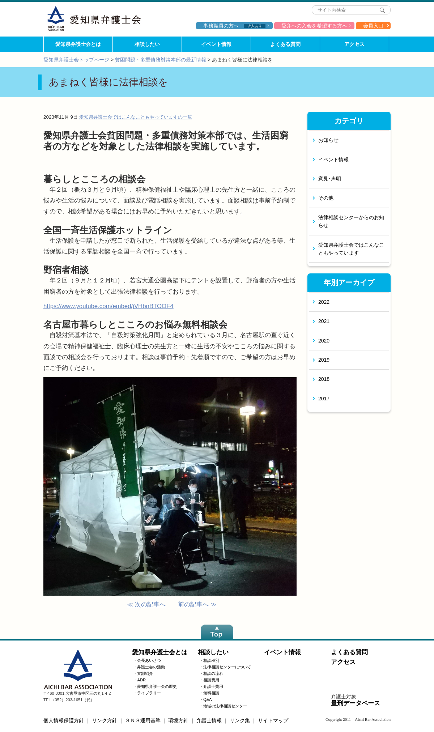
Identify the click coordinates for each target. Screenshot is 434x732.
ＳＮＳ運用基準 (143, 720)
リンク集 (240, 720)
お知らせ (328, 140)
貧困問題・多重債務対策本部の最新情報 (160, 60)
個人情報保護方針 (63, 720)
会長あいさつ (149, 660)
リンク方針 (104, 720)
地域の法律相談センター (225, 706)
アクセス (354, 44)
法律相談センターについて (227, 667)
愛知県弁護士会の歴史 (157, 686)
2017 (323, 398)
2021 (323, 321)
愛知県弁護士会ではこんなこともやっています (351, 249)
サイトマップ (273, 720)
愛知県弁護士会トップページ (76, 60)
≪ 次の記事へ (146, 604)
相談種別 (211, 660)
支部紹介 (145, 673)
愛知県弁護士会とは (78, 44)
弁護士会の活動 (151, 667)
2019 (323, 360)
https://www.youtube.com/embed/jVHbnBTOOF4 (108, 306)
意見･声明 (329, 179)
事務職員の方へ (234, 26)
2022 (323, 302)
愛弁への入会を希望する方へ (314, 26)
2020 (323, 341)
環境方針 (178, 720)
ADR (141, 680)
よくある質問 (285, 44)
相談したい (147, 44)
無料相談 (211, 693)
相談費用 (211, 680)
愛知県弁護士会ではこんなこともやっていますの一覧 (135, 117)
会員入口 (373, 26)
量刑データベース (355, 703)
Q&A (207, 699)
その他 (325, 198)
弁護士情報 (209, 720)
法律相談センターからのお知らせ (351, 221)
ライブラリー (149, 693)
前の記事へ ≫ (197, 604)
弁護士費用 (213, 686)
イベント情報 (216, 44)
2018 (323, 379)
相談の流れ (213, 673)
